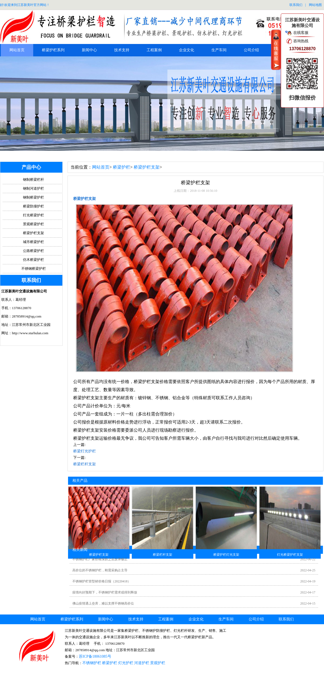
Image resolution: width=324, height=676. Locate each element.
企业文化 (186, 50)
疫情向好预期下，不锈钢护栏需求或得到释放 (104, 592)
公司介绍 (251, 50)
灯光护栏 (125, 663)
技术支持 (121, 50)
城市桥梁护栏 (33, 242)
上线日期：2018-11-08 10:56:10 (195, 191)
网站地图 (315, 5)
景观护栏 (157, 663)
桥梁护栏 (121, 167)
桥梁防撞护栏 (33, 206)
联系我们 (295, 5)
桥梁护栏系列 (53, 50)
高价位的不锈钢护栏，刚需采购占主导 (99, 570)
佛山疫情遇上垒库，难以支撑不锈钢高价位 (103, 603)
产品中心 (31, 167)
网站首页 (17, 50)
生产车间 (219, 50)
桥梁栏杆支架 (84, 464)
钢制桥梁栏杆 (33, 179)
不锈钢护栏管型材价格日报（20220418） (101, 581)
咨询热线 (300, 41)
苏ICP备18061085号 (95, 656)
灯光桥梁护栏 (33, 215)
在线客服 (300, 33)
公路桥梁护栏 (33, 251)
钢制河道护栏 (33, 188)
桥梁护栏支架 (147, 167)
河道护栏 (141, 663)
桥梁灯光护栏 (84, 451)
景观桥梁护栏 (33, 224)
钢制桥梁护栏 (33, 197)
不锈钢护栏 (91, 663)
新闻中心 (89, 50)
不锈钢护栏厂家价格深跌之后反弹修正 (99, 559)
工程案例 (154, 50)
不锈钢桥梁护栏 (33, 269)
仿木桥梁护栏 (33, 260)
